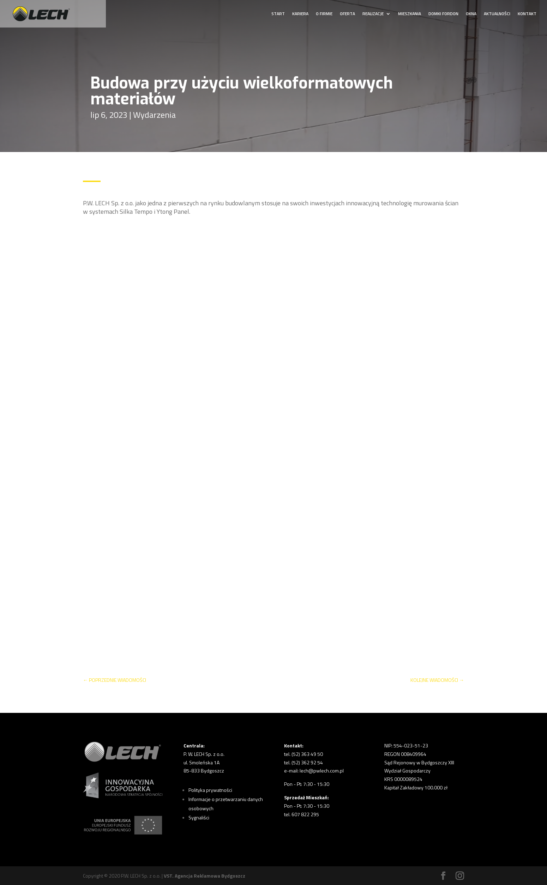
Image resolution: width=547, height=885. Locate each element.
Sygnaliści (198, 817)
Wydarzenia (154, 114)
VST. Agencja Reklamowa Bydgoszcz (204, 875)
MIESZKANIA (409, 14)
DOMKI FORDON (443, 14)
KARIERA (300, 14)
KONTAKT (527, 14)
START (278, 14)
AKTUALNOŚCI (497, 14)
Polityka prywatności (210, 790)
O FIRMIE (324, 14)
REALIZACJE (373, 14)
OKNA (471, 14)
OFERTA (347, 14)
